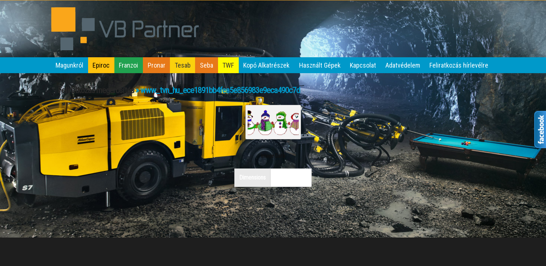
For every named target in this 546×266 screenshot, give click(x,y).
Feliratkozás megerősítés (96, 90)
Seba (206, 65)
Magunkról (69, 65)
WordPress (479, 227)
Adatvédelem (402, 65)
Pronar (156, 65)
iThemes (481, 219)
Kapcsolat (363, 65)
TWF (228, 65)
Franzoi (128, 65)
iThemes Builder (451, 219)
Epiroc (101, 65)
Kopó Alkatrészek (266, 65)
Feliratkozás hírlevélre (458, 65)
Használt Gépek (320, 65)
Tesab (183, 65)
